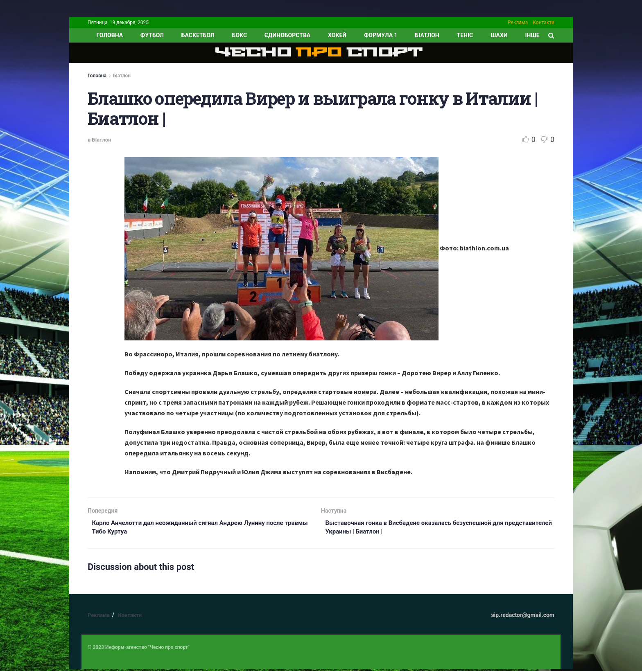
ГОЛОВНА (109, 35)
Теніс (465, 35)
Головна (97, 76)
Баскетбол (198, 35)
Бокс (239, 35)
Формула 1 (381, 35)
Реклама (518, 22)
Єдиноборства (287, 35)
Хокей (337, 35)
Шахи (499, 35)
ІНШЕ (532, 35)
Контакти (543, 22)
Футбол (152, 35)
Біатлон (427, 35)
